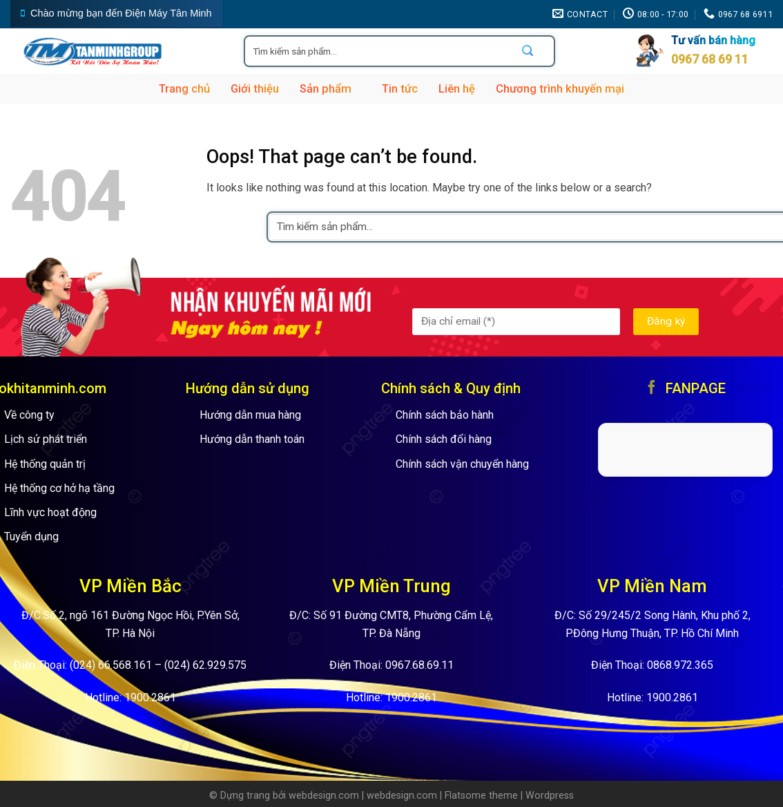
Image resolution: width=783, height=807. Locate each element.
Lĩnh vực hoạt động (50, 512)
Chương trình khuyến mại (560, 88)
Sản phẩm (330, 89)
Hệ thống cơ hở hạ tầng (59, 488)
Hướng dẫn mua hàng (250, 414)
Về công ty (29, 414)
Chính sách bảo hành (445, 414)
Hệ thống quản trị (45, 464)
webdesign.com (324, 795)
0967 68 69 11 (709, 59)
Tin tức (400, 88)
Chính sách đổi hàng (444, 439)
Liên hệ (456, 88)
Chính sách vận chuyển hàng (462, 464)
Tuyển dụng (31, 536)
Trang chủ (184, 88)
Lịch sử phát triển (45, 439)
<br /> (685, 447)
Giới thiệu (255, 88)
